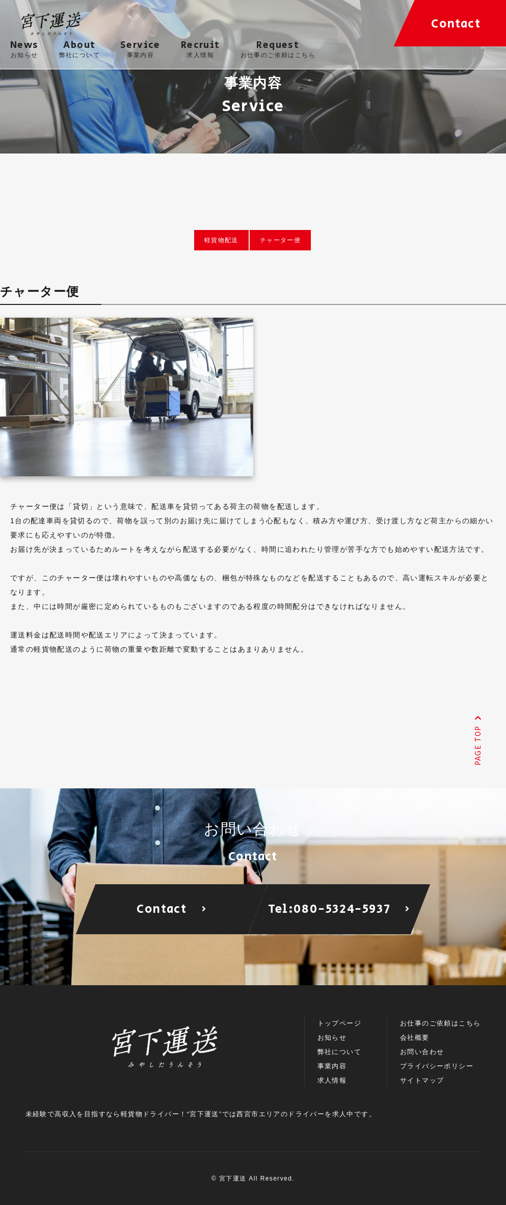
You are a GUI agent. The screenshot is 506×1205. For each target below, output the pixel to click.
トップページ (339, 1023)
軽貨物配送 (221, 240)
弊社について (339, 1052)
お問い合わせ (422, 1052)
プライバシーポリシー (436, 1066)
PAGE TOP (477, 739)
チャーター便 (280, 240)
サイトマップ (422, 1080)
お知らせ (332, 1037)
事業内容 (332, 1066)
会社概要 (415, 1037)
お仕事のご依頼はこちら (440, 1023)
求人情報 (332, 1080)
